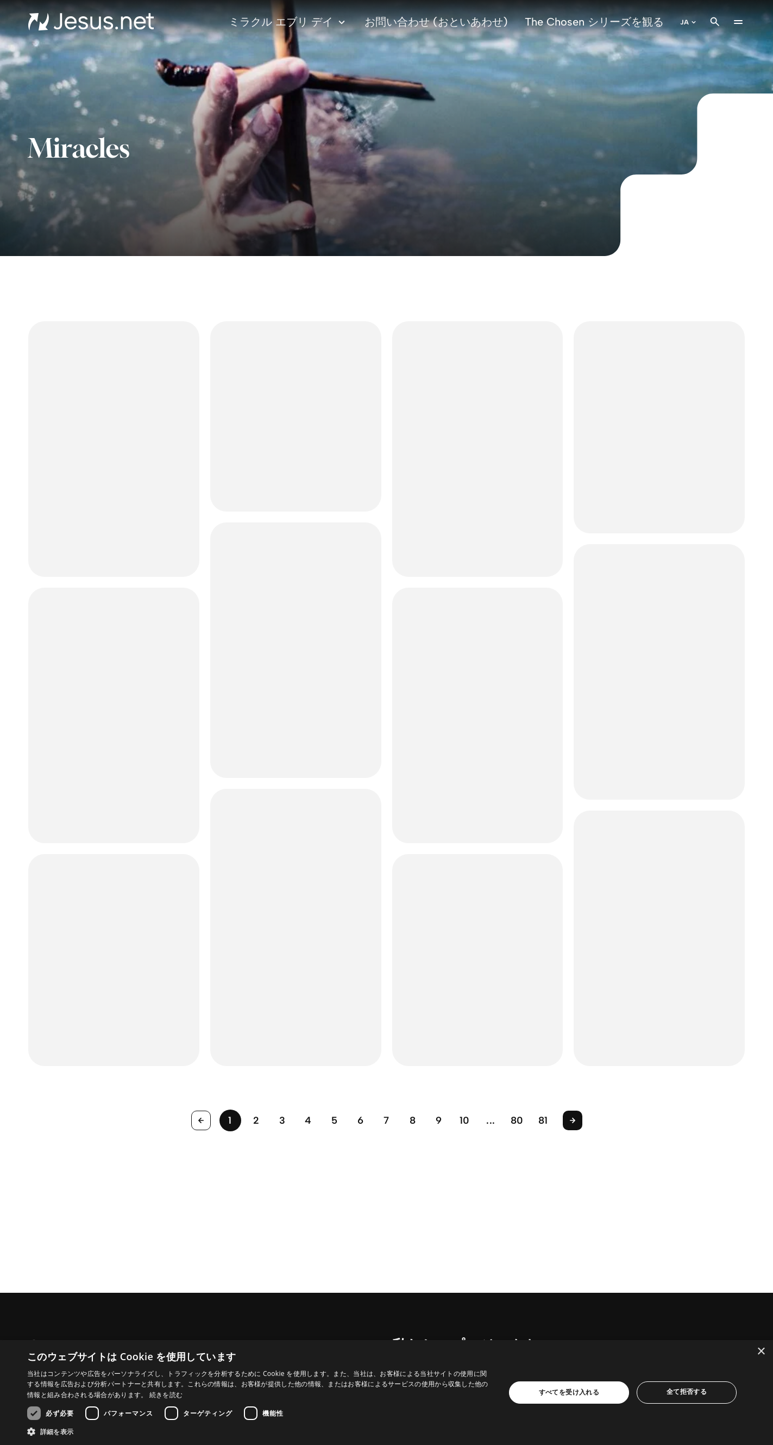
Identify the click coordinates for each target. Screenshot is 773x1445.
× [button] (761, 1352)
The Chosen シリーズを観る (594, 21)
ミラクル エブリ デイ (288, 22)
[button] (259, 1431)
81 (543, 1120)
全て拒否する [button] (687, 1391)
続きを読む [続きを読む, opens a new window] (166, 1394)
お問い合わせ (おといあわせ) (436, 21)
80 (517, 1120)
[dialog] (386, 1392)
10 (465, 1120)
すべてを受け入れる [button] (569, 1392)
